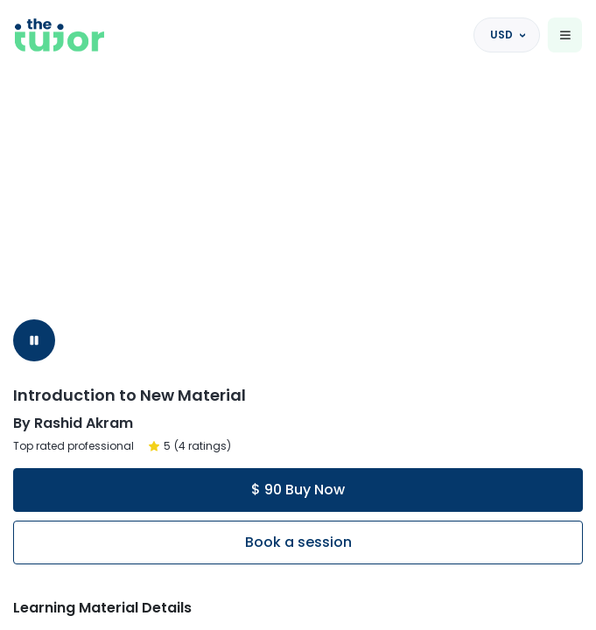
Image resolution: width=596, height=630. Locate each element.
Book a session (298, 542)
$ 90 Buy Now (298, 490)
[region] (298, 315)
